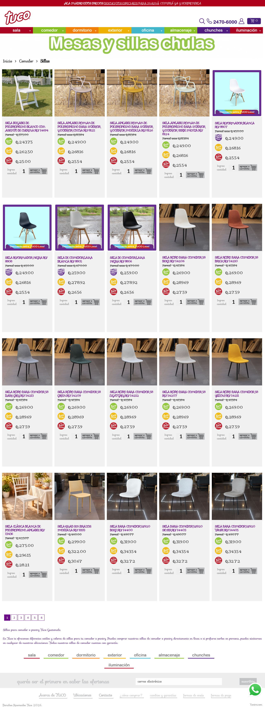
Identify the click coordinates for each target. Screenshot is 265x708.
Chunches (214, 30)
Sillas (45, 61)
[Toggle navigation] (202, 21)
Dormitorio (82, 30)
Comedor (49, 30)
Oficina (148, 30)
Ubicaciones (83, 695)
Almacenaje (181, 30)
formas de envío (194, 695)
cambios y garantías (163, 695)
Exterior (115, 30)
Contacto (106, 695)
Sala (16, 30)
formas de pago (221, 695)
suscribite (248, 681)
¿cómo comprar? (132, 695)
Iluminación (246, 30)
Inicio (7, 61)
